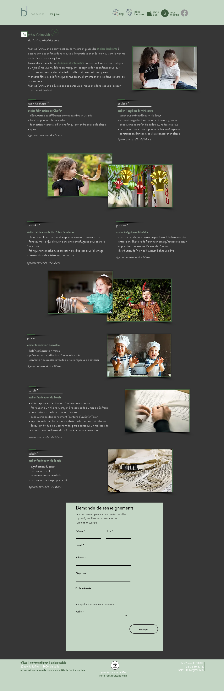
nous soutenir (174, 13)
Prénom (79, 531)
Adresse (80, 557)
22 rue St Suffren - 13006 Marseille (39, 666)
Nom (108, 531)
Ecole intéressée (83, 588)
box (155, 15)
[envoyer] (143, 629)
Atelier (79, 612)
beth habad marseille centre (114, 675)
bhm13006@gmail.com (191, 670)
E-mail (79, 545)
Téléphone (81, 573)
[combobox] (103, 562)
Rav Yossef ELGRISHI (192, 663)
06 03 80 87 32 (195, 666)
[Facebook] (184, 13)
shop (156, 12)
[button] (149, 13)
